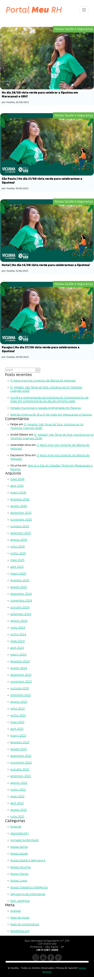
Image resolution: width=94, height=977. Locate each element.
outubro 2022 (19, 769)
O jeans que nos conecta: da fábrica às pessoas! (43, 380)
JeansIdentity (19, 833)
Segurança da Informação (27, 894)
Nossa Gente (19, 847)
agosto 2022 (18, 783)
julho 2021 (17, 816)
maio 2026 (17, 479)
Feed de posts (19, 917)
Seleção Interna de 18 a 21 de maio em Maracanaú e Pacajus (51, 414)
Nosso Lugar (18, 880)
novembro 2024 (21, 600)
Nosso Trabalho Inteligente (29, 887)
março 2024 (18, 654)
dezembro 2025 (20, 513)
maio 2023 (17, 722)
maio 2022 (17, 796)
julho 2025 (17, 546)
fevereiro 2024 (20, 661)
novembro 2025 (21, 519)
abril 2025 (17, 567)
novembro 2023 (21, 681)
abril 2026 (17, 486)
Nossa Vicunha (20, 867)
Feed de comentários (24, 924)
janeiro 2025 (18, 587)
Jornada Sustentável (24, 840)
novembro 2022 (21, 762)
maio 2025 (17, 560)
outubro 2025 (19, 526)
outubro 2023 (19, 688)
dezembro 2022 (20, 756)
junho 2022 (18, 789)
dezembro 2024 (21, 594)
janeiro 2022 (18, 810)
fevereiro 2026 (19, 499)
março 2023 (18, 735)
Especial (15, 826)
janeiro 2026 (18, 506)
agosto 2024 (18, 621)
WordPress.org (20, 931)
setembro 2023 (20, 695)
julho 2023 (17, 708)
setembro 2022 (20, 776)
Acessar (15, 911)
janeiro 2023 (18, 749)
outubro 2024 (19, 607)
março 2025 (18, 573)
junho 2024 (18, 634)
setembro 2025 (20, 533)
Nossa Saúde (19, 853)
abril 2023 (16, 729)
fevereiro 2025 (19, 580)
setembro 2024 (20, 614)
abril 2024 (17, 648)
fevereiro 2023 (19, 742)
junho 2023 (18, 715)
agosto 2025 (18, 540)
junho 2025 (18, 553)
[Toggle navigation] (84, 10)
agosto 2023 (18, 702)
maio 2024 (17, 641)
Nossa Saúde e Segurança (27, 860)
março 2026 (18, 492)
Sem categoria (20, 901)
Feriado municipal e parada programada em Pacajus (45, 408)
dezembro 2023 (20, 675)
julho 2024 (17, 627)
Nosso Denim (19, 874)
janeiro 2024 (18, 668)
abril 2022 (17, 803)
